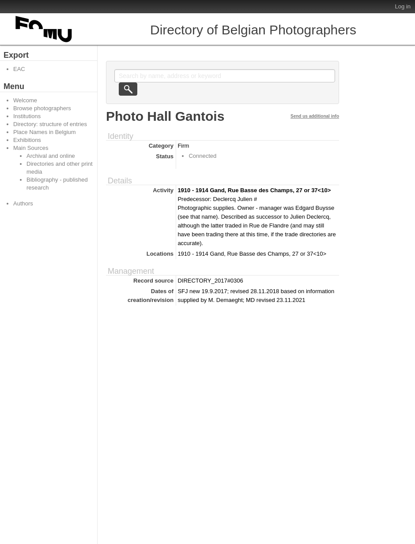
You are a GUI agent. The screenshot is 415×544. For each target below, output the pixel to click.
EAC (19, 69)
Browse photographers (42, 108)
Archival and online (50, 156)
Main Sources (30, 148)
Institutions (27, 116)
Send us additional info (314, 116)
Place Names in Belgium (44, 132)
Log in (403, 6)
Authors (23, 203)
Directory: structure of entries (50, 124)
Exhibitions (27, 140)
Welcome (25, 100)
